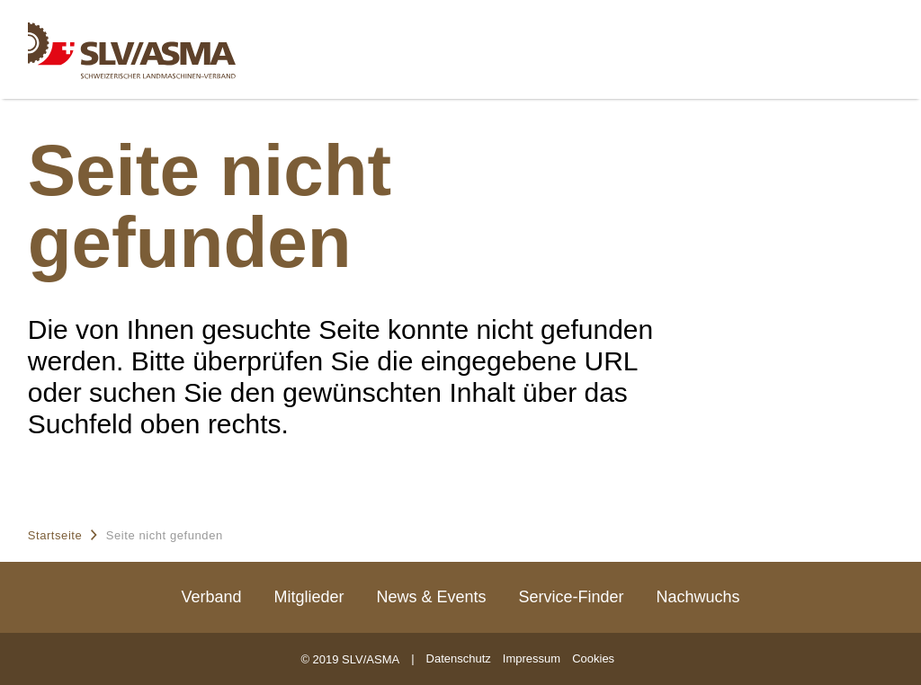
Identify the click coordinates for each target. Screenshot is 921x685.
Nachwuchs (698, 597)
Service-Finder (571, 597)
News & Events (431, 597)
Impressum (531, 658)
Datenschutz (458, 658)
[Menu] (871, 37)
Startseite (55, 535)
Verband (211, 597)
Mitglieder (308, 597)
